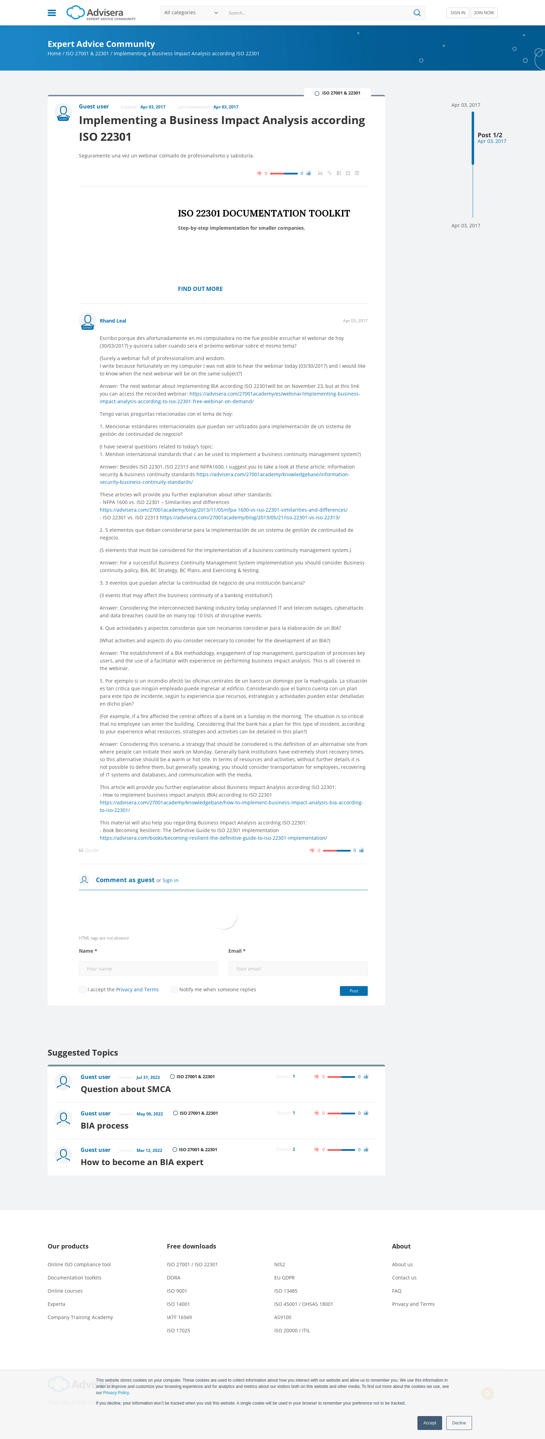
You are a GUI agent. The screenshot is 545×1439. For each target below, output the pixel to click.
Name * (88, 951)
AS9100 (282, 1317)
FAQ (396, 1290)
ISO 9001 (177, 1290)
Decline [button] (459, 1423)
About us (402, 1264)
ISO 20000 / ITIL (292, 1330)
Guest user (96, 1077)
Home (54, 53)
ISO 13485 (286, 1290)
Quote (89, 850)
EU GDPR (284, 1277)
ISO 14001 (178, 1304)
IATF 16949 (179, 1317)
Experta (56, 1304)
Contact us (404, 1277)
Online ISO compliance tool (79, 1264)
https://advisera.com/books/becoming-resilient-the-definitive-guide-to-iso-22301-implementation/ (213, 838)
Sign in (171, 880)
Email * (237, 951)
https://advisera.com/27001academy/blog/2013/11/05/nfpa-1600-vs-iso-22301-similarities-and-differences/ (224, 509)
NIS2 (279, 1264)
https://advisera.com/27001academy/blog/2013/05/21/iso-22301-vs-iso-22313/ (250, 517)
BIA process (105, 1125)
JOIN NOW (484, 13)
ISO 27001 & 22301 (87, 53)
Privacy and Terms (137, 989)
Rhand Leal (113, 320)
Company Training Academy (80, 1317)
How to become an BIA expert (142, 1162)
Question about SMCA (126, 1089)
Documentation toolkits (74, 1277)
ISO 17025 (178, 1330)
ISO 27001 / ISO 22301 (192, 1264)
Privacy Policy (116, 1392)
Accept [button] (429, 1423)
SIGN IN (457, 13)
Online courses (65, 1290)
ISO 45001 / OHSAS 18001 (303, 1304)
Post (354, 991)
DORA (173, 1277)
